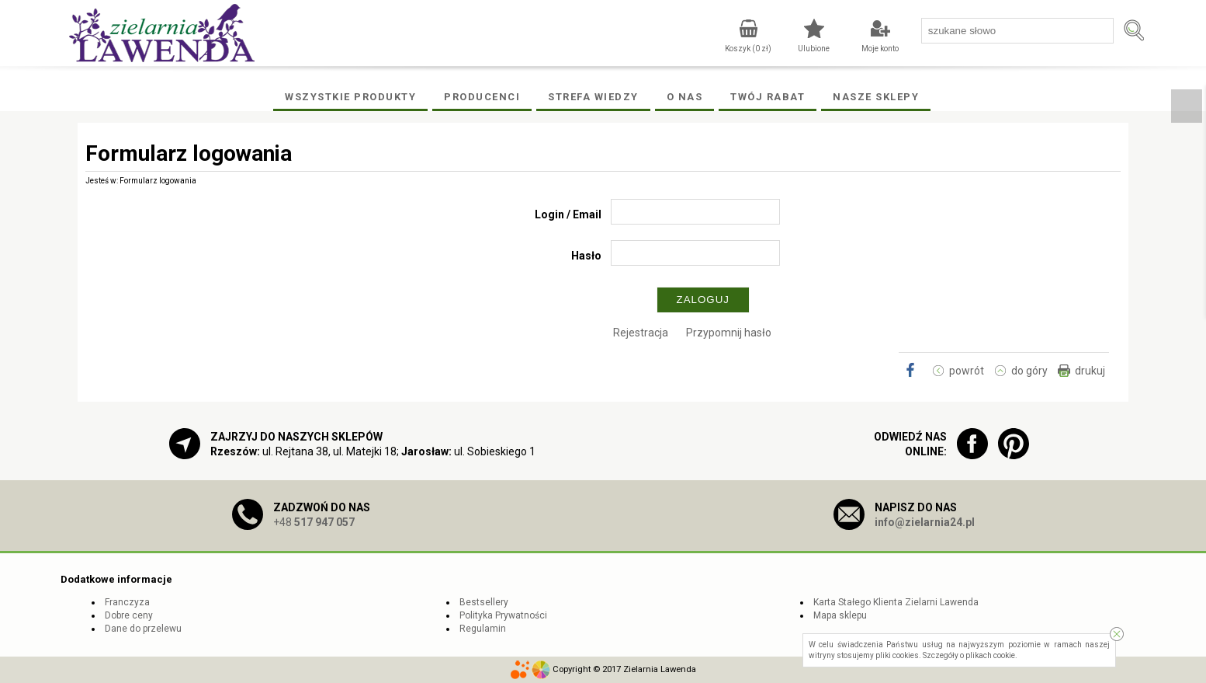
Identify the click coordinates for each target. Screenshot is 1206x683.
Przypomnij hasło (728, 332)
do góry (1029, 370)
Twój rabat (767, 97)
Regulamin (482, 628)
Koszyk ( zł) (748, 48)
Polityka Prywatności (503, 615)
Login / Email (568, 214)
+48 (314, 522)
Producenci (482, 97)
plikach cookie (990, 655)
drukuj (1090, 370)
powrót (966, 370)
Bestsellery (483, 602)
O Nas (685, 97)
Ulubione (814, 48)
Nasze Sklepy (876, 97)
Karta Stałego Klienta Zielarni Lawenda (896, 602)
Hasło (586, 255)
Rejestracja (640, 332)
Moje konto (880, 48)
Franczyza (127, 602)
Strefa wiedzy (593, 97)
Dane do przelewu (143, 628)
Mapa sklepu (840, 615)
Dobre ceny (129, 615)
